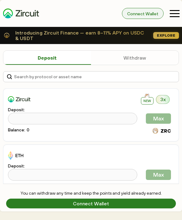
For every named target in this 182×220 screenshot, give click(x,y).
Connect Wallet (142, 13)
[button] (174, 13)
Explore (166, 35)
